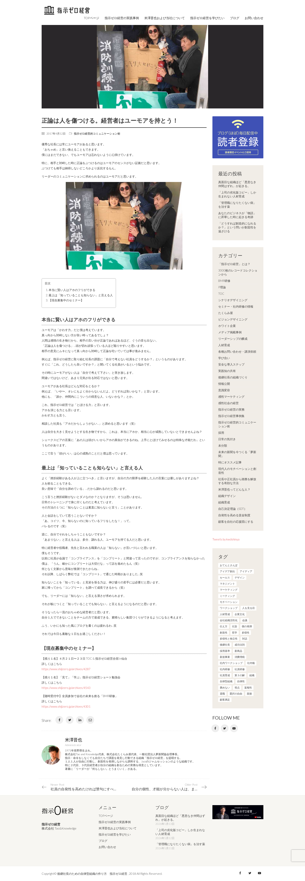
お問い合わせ (107, 847)
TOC (221, 293)
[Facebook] (59, 720)
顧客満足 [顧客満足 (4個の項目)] (225, 699)
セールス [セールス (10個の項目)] (225, 577)
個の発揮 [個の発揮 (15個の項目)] (247, 626)
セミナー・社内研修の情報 (235, 306)
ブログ (103, 841)
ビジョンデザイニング (232, 319)
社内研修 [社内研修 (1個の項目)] (225, 669)
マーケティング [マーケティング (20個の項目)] (229, 589)
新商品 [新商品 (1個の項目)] (238, 650)
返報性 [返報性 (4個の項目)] (248, 687)
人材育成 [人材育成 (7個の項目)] (225, 614)
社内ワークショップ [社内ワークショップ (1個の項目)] (231, 663)
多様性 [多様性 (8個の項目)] (245, 632)
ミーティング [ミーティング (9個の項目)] (227, 595)
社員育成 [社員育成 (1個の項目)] (225, 675)
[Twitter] (70, 720)
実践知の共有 (227, 371)
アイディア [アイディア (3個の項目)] (246, 571)
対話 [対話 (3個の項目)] (244, 638)
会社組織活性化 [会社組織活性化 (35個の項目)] (229, 620)
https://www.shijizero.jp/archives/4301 (66, 706)
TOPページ (106, 816)
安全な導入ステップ (231, 364)
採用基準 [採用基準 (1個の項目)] (225, 650)
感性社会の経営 (228, 403)
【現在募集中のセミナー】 (66, 300)
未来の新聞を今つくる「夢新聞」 (237, 454)
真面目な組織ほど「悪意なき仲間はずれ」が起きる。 (237, 184)
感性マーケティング (231, 396)
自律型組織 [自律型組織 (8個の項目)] (226, 681)
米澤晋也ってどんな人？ (234, 489)
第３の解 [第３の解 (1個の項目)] (240, 675)
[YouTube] (234, 728)
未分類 (222, 445)
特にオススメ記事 (230, 462)
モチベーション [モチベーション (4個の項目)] (229, 601)
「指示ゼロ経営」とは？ (234, 264)
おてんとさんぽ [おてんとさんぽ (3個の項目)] (229, 565)
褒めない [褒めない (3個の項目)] (225, 687)
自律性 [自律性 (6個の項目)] (241, 681)
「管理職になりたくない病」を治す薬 (237, 204)
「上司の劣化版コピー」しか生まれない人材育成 (237, 194)
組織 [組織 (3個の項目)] (251, 675)
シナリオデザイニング (232, 300)
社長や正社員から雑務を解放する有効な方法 (237, 481)
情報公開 (224, 383)
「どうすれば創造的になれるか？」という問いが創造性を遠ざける (237, 227)
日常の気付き (227, 439)
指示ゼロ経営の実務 (231, 409)
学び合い (224, 358)
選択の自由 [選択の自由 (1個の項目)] (236, 693)
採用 (221, 432)
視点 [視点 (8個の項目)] (237, 687)
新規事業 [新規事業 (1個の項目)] (225, 656)
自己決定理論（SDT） (232, 508)
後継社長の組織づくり (232, 377)
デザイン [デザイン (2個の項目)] (240, 577)
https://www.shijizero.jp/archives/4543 (66, 687)
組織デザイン (227, 496)
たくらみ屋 (225, 313)
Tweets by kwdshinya (225, 539)
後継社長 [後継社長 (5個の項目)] (225, 644)
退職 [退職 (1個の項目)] (222, 693)
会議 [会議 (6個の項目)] (244, 620)
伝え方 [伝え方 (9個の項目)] (223, 626)
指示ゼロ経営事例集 (231, 416)
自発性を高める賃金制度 (234, 515)
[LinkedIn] (80, 720)
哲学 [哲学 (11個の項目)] (234, 632)
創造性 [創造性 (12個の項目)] (223, 632)
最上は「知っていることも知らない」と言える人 (81, 295)
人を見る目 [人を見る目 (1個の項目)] (248, 608)
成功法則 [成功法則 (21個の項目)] (240, 644)
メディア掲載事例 (230, 332)
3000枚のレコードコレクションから (237, 272)
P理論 (222, 287)
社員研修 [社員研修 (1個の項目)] (240, 669)
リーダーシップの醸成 (232, 338)
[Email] (90, 720)
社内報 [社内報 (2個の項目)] (251, 663)
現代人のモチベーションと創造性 (237, 470)
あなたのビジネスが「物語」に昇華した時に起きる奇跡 (237, 215)
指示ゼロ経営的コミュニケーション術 (97, 133)
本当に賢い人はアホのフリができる (72, 290)
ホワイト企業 (227, 325)
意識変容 (224, 390)
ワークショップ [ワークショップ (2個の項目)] (229, 608)
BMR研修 (224, 280)
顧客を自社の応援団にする (235, 521)
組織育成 (224, 502)
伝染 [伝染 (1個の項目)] (234, 626)
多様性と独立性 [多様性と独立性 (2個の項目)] (229, 638)
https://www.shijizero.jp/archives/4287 (66, 669)
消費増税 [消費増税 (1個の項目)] (240, 656)
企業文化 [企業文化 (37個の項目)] (240, 614)
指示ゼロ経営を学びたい (115, 834)
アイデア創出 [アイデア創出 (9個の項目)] (227, 571)
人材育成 (224, 345)
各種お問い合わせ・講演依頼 (237, 351)
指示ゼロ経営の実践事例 (115, 822)
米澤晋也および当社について (118, 828)
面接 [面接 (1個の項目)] (249, 693)
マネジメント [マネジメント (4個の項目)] (227, 583)
